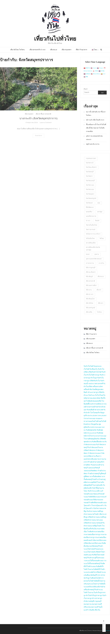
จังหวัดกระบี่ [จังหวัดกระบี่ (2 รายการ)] (89, 163)
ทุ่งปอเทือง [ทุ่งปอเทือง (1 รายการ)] (89, 212)
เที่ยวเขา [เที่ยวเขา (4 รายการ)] (100, 303)
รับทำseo (91, 395)
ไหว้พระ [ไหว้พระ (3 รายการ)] (99, 312)
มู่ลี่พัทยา (87, 477)
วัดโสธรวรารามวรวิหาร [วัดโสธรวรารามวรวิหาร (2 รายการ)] (93, 234)
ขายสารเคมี (91, 407)
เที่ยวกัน (97, 610)
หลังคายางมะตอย (90, 398)
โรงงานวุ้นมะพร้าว (98, 506)
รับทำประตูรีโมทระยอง (96, 558)
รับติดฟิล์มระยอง (94, 497)
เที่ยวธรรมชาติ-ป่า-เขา (37, 50)
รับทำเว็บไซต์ (88, 366)
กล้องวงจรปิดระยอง (99, 540)
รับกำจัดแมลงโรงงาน (95, 448)
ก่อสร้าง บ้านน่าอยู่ (99, 479)
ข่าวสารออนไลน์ (89, 421)
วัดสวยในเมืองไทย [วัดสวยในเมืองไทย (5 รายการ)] (91, 225)
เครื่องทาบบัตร (98, 387)
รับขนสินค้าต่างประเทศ (95, 410)
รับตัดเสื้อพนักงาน (98, 442)
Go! (102, 93)
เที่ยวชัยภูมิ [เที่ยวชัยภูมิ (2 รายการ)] (89, 277)
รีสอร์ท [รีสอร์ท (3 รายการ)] (97, 221)
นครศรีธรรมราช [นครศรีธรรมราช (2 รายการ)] (91, 216)
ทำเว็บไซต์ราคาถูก (93, 375)
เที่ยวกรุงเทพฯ (66, 50)
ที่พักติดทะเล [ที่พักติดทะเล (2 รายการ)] (89, 207)
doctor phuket (92, 416)
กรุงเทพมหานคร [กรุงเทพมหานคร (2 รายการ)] (91, 158)
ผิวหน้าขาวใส (88, 424)
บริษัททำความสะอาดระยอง (93, 520)
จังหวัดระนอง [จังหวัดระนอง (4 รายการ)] (90, 185)
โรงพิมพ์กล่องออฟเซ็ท (93, 401)
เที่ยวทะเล (53, 50)
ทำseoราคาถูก (93, 392)
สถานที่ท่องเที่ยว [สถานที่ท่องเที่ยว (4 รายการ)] (91, 243)
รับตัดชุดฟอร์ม (91, 430)
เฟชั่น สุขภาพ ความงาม (98, 459)
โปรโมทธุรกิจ (95, 413)
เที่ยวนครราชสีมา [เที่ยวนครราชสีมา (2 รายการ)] (91, 285)
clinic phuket (102, 416)
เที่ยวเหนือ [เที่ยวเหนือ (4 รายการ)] (89, 312)
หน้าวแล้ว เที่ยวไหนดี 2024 (95, 120)
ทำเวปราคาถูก (97, 598)
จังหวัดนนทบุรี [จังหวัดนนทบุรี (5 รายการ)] (90, 181)
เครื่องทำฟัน (88, 390)
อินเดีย (92, 610)
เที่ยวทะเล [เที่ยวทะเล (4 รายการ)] (101, 277)
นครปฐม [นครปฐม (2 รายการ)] (99, 212)
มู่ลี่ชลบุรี (103, 474)
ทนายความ (88, 604)
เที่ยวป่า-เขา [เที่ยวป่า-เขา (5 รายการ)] (89, 294)
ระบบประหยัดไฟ (90, 572)
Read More (38, 139)
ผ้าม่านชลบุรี (97, 462)
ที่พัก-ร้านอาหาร (81, 50)
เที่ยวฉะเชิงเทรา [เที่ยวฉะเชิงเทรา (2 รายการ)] (91, 272)
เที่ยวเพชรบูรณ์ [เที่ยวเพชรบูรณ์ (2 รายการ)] (90, 308)
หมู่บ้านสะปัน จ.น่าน (92, 144)
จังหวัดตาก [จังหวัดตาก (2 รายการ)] (89, 176)
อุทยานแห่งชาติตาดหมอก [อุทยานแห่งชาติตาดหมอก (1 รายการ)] (94, 259)
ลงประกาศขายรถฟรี (96, 384)
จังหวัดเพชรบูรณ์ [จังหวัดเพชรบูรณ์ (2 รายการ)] (91, 198)
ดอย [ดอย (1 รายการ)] (98, 203)
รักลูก (88, 578)
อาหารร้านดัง (88, 462)
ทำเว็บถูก (94, 378)
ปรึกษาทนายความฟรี (91, 607)
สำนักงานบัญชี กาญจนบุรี (92, 601)
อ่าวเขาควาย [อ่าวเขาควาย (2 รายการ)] (90, 263)
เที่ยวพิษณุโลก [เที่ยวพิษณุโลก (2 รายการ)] (90, 299)
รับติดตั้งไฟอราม (99, 581)
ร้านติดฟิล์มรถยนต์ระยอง (98, 503)
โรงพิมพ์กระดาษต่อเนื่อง (95, 532)
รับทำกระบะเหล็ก (94, 491)
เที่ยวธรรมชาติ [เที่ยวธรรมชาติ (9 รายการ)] (90, 281)
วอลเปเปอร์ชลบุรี (94, 468)
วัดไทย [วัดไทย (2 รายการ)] (102, 238)
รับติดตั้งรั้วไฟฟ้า (99, 569)
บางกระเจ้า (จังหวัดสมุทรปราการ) (38, 122)
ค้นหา (86, 89)
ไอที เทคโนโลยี (100, 421)
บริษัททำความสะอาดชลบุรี (93, 523)
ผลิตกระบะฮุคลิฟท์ (90, 482)
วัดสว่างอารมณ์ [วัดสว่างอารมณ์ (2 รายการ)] (90, 230)
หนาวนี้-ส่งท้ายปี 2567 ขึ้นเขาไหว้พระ (96, 113)
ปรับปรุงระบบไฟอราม (91, 584)
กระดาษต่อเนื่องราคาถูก (92, 535)
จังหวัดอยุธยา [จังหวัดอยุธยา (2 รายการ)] (90, 194)
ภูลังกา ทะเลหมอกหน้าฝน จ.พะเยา (94, 137)
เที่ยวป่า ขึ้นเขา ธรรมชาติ (43, 118)
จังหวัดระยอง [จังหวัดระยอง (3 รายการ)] (90, 189)
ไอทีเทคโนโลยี (95, 578)
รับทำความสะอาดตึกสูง (95, 511)
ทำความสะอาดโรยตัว (91, 514)
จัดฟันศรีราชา (95, 575)
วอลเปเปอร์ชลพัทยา (91, 471)
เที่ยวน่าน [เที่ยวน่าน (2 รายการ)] (89, 290)
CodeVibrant (106, 631)
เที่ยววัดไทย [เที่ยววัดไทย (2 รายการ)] (89, 303)
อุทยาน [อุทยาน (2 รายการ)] (96, 254)
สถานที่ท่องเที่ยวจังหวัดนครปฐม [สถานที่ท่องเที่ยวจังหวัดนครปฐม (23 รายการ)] (93, 249)
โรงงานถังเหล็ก (97, 485)
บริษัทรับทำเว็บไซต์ (95, 372)
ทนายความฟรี (97, 604)
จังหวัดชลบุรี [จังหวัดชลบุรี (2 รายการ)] (89, 172)
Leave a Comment (46, 126)
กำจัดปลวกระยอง (94, 453)
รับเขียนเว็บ (93, 369)
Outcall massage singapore (93, 419)
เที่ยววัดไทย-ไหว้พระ (17, 50)
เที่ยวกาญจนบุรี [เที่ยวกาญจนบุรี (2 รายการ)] (90, 268)
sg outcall (93, 433)
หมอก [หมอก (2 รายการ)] (88, 254)
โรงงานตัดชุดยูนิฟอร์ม (91, 439)
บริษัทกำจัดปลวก (90, 450)
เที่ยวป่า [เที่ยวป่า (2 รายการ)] (99, 290)
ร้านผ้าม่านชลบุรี (94, 474)
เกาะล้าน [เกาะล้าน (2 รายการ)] (101, 263)
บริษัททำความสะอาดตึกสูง (97, 517)
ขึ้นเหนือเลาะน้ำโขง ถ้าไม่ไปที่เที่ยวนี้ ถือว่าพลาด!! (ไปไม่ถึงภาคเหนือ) (96, 128)
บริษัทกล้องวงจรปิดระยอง (92, 543)
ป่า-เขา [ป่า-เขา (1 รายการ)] (88, 221)
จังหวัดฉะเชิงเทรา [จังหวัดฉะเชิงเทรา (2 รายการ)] (91, 167)
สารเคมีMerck (98, 404)
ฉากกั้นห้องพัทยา (96, 477)
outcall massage (100, 436)
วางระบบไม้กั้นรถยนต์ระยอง (93, 561)
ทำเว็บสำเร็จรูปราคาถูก (94, 596)
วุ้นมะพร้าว (87, 506)
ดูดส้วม (95, 424)
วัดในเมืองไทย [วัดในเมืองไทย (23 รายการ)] (90, 238)
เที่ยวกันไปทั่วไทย (55, 38)
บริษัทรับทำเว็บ (95, 381)
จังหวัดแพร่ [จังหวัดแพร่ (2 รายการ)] (89, 203)
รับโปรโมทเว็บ (100, 395)
